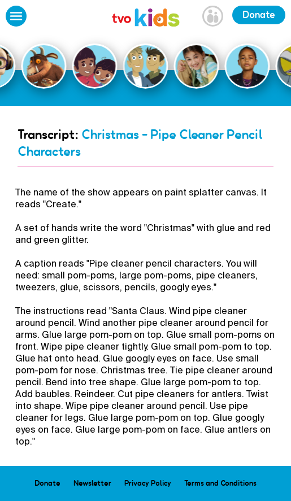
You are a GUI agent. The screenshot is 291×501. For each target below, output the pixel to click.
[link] (146, 18)
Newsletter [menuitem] (92, 483)
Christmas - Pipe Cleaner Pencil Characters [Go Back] (140, 143)
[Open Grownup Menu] (212, 17)
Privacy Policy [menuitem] (147, 483)
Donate (258, 14)
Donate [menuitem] (47, 483)
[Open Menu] (16, 17)
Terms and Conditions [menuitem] (220, 483)
